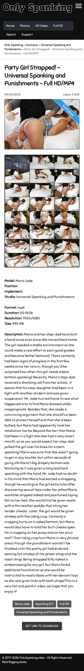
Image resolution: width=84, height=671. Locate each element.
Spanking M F (44, 604)
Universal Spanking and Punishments (41, 612)
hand (37, 473)
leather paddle (33, 506)
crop (43, 516)
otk (16, 463)
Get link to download (41, 626)
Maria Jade (22, 604)
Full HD (64, 604)
